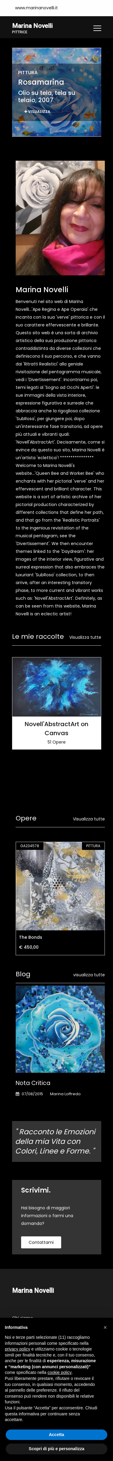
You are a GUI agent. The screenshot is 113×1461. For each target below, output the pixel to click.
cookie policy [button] (60, 1372)
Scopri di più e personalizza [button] (56, 1448)
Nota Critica (33, 1083)
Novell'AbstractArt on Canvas (56, 729)
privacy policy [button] (17, 1349)
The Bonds (30, 938)
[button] (105, 1327)
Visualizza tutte (85, 637)
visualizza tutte (89, 975)
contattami (41, 1243)
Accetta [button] (56, 1434)
